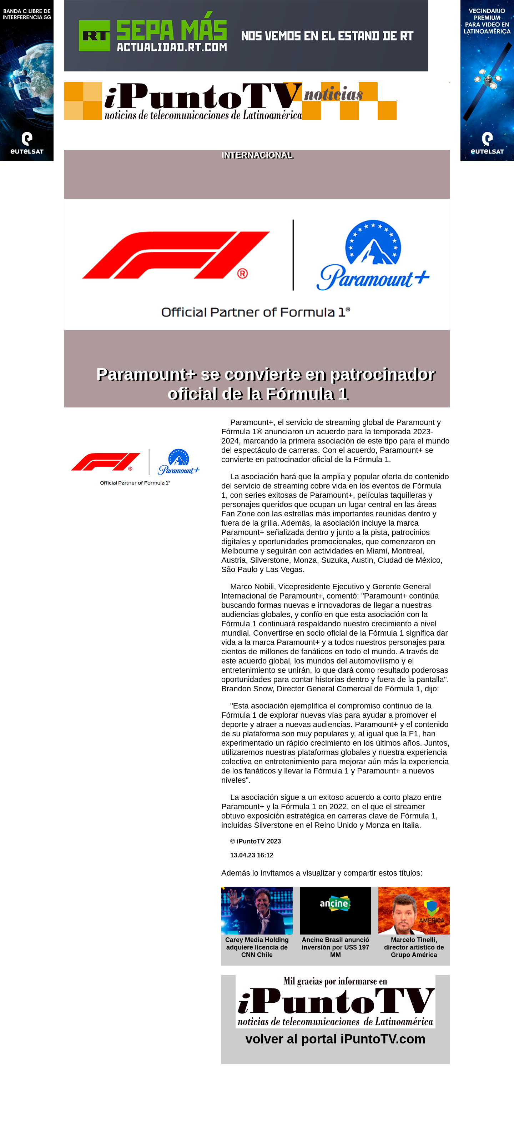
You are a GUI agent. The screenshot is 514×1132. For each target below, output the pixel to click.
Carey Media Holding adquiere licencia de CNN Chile (257, 947)
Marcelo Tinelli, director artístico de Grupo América (414, 947)
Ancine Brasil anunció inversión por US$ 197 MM (335, 947)
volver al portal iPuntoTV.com (336, 1039)
